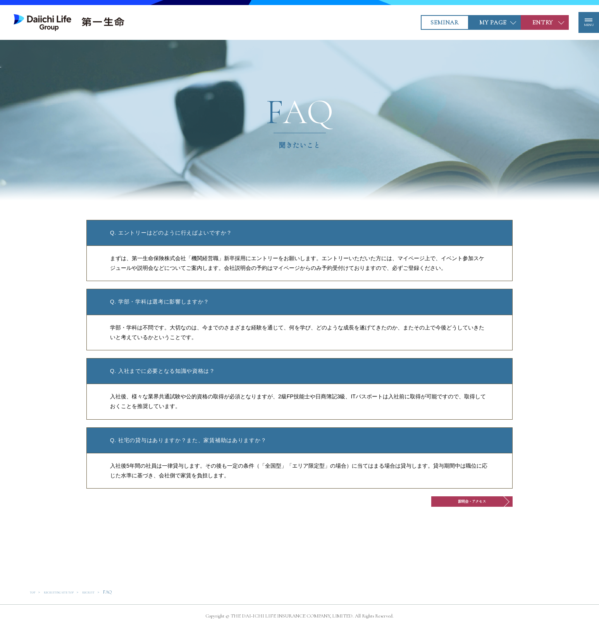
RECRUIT (111, 592)
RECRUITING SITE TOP (69, 592)
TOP (34, 592)
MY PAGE (478, 22)
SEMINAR (431, 22)
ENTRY (528, 22)
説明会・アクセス (444, 504)
